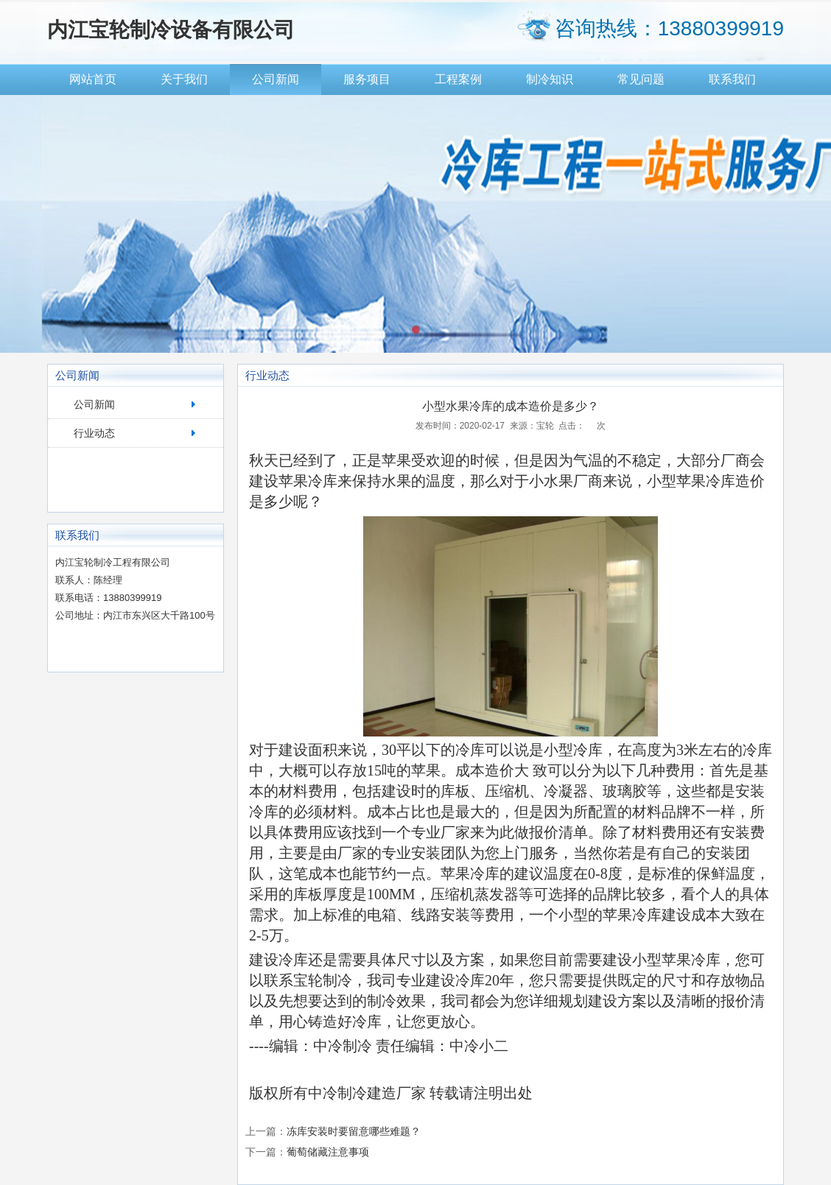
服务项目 (366, 79)
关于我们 (184, 79)
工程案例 (458, 79)
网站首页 (92, 79)
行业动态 (94, 433)
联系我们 (732, 79)
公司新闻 (275, 79)
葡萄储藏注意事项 (328, 1152)
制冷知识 (549, 79)
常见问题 (641, 79)
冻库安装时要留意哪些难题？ (354, 1131)
